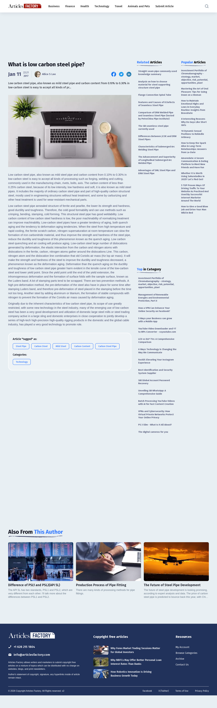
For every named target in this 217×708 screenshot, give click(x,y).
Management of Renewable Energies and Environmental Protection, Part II (154, 302)
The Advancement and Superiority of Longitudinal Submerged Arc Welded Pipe (157, 163)
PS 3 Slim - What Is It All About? (156, 436)
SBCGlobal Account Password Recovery (154, 392)
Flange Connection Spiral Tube (155, 95)
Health (84, 6)
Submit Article (164, 6)
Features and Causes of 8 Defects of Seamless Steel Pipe (157, 105)
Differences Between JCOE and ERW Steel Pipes (155, 140)
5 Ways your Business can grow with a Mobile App (156, 325)
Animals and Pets (139, 6)
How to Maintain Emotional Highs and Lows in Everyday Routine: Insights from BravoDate (193, 115)
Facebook (146, 703)
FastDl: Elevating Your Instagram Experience (156, 371)
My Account (183, 659)
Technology (102, 6)
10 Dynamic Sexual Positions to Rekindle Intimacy (193, 143)
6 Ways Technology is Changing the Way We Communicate (156, 360)
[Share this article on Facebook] (113, 74)
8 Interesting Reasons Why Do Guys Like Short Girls (194, 131)
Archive (180, 671)
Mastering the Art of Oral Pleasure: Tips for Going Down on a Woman (193, 97)
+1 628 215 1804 (22, 659)
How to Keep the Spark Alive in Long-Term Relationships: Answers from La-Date (194, 157)
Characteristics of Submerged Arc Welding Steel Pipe (157, 151)
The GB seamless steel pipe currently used (154, 129)
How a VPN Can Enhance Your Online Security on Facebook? (155, 314)
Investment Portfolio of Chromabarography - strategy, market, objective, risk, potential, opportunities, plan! (157, 286)
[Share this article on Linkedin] (128, 74)
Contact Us (182, 677)
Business (54, 6)
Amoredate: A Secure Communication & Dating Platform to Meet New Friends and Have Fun (195, 175)
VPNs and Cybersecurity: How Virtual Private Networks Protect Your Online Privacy (156, 425)
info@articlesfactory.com (30, 667)
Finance (70, 6)
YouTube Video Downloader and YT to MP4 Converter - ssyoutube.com (156, 337)
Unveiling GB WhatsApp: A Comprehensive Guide (152, 403)
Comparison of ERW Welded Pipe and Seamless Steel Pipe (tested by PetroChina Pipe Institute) (156, 117)
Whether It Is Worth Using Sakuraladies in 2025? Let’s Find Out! (193, 190)
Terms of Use (181, 703)
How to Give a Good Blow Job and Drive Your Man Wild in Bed (194, 225)
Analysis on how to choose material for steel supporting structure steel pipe (154, 85)
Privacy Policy (202, 703)
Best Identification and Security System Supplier (156, 381)
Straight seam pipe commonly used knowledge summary (155, 73)
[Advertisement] (108, 34)
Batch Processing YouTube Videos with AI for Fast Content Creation (157, 413)
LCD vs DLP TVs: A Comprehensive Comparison (157, 349)
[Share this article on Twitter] (121, 74)
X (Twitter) (163, 703)
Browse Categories (187, 665)
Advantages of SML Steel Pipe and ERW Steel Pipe (155, 175)
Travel (118, 6)
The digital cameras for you (154, 443)
